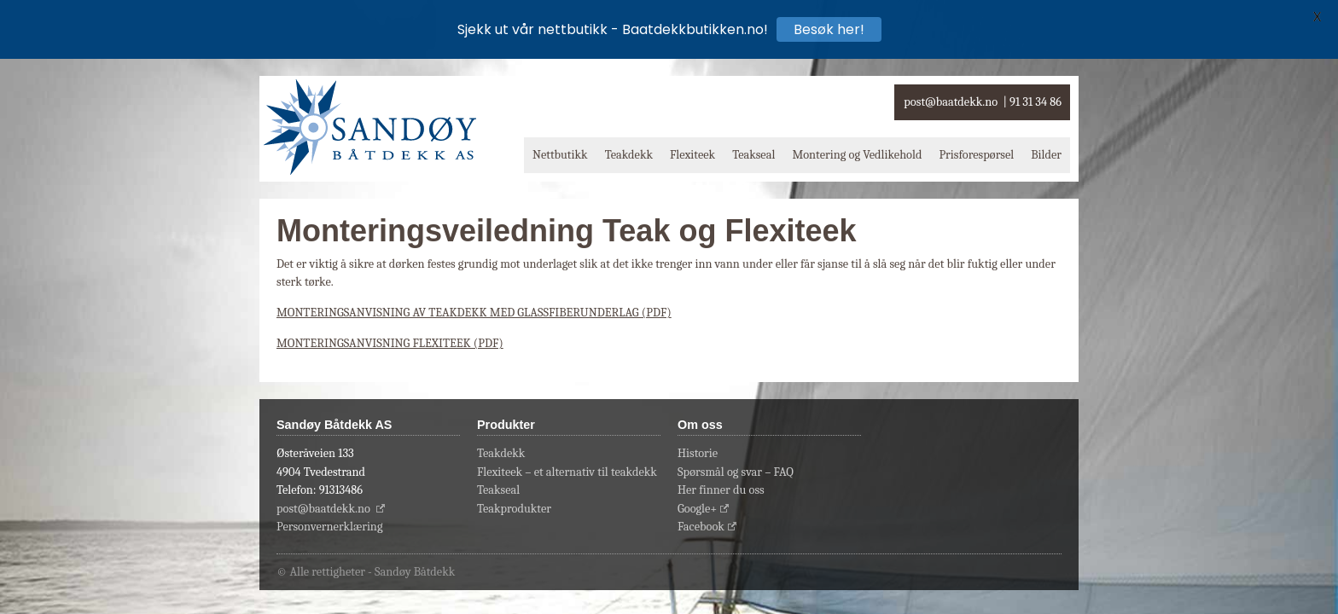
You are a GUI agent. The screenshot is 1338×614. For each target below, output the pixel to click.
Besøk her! (829, 29)
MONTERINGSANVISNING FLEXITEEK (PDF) (389, 343)
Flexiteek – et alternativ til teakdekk (567, 472)
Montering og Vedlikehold (857, 155)
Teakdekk (629, 155)
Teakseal (753, 155)
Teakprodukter (514, 508)
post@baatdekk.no (951, 102)
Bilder (1046, 155)
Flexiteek (692, 155)
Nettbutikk (560, 155)
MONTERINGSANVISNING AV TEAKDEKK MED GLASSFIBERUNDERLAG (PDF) (474, 312)
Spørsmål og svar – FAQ (736, 472)
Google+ (697, 508)
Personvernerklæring (329, 526)
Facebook (701, 526)
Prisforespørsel (976, 155)
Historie (698, 453)
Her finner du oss (721, 490)
